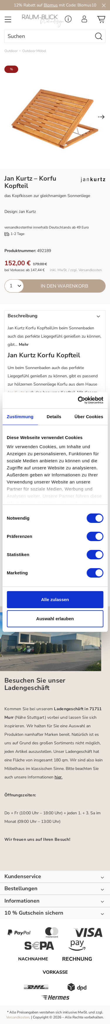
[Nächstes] (101, 117)
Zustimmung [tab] (20, 416)
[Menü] (8, 21)
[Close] (104, 5)
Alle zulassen (55, 599)
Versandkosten (17, 1017)
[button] (55, 331)
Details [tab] (54, 416)
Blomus (51, 5)
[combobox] (48, 36)
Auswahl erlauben (55, 618)
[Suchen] (99, 36)
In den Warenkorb (64, 286)
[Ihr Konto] (84, 20)
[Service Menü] (68, 20)
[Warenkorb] (101, 21)
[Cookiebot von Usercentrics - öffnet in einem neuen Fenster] (78, 400)
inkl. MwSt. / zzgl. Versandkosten (76, 270)
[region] (55, 117)
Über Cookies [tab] (89, 416)
